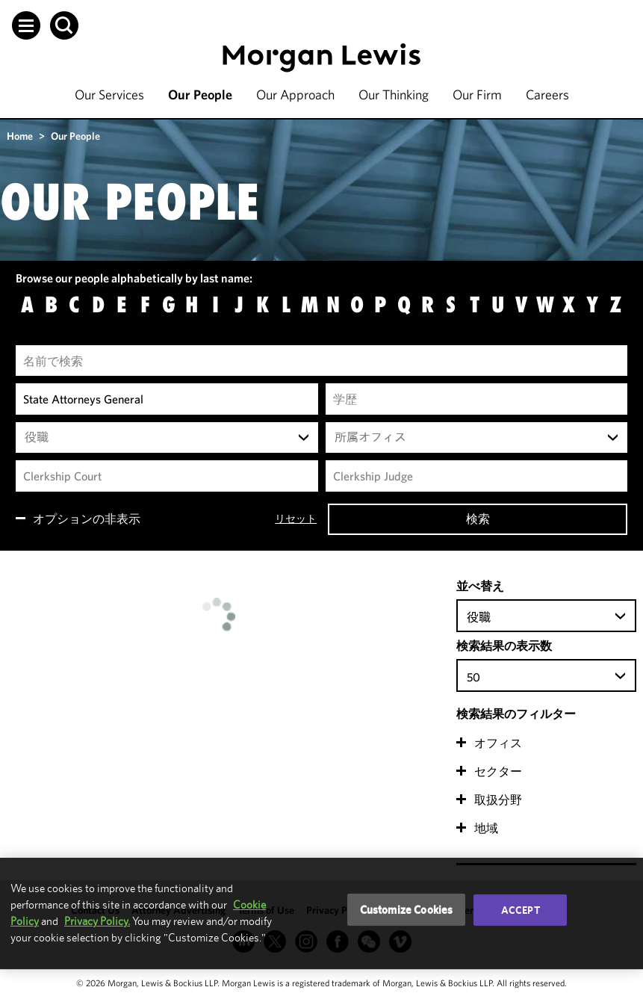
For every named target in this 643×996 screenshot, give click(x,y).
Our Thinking (393, 94)
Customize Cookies (406, 910)
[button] (26, 25)
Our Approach (295, 94)
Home (20, 136)
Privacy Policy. (97, 921)
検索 (478, 518)
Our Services (109, 94)
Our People (200, 94)
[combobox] (167, 438)
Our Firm (477, 94)
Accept (520, 910)
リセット (296, 518)
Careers (547, 94)
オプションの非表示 (86, 518)
